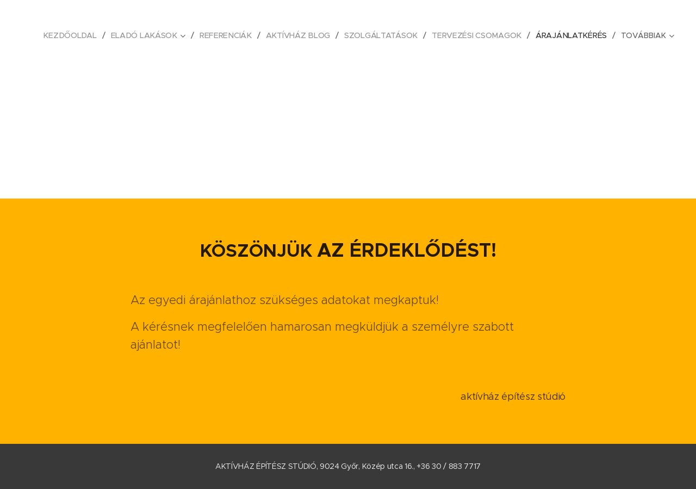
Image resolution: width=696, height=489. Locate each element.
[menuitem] (75, 35)
